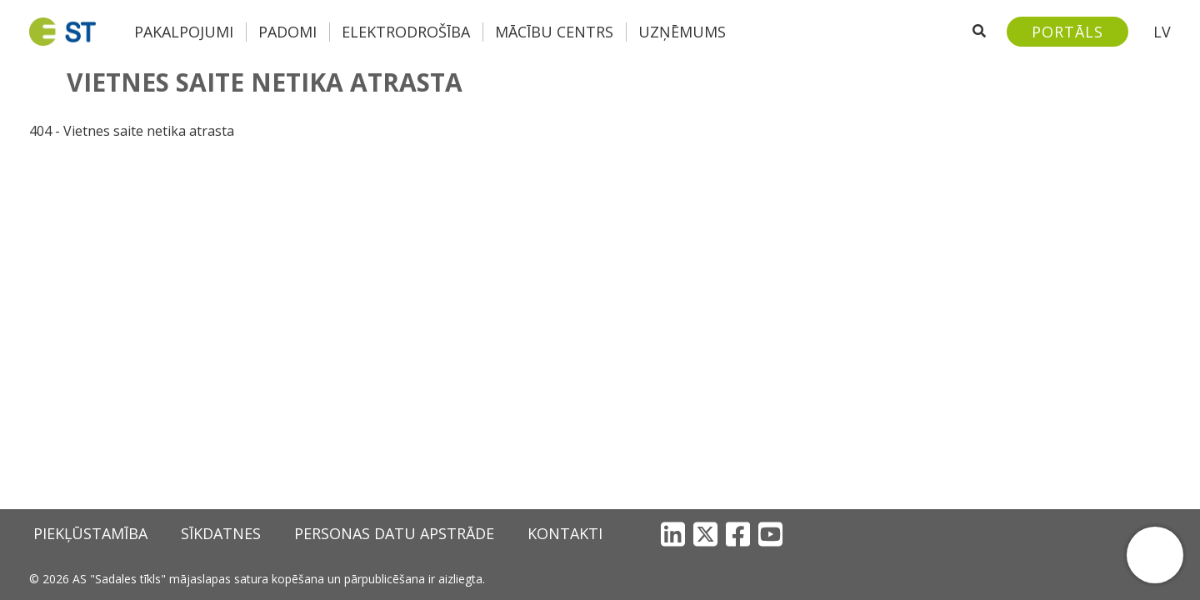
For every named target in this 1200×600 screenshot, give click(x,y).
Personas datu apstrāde (394, 533)
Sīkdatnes (221, 533)
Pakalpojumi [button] (183, 32)
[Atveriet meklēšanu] (979, 31)
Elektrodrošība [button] (406, 32)
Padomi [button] (287, 32)
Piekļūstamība (90, 533)
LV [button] (1162, 32)
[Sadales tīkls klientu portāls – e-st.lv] (1067, 32)
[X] (705, 534)
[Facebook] (738, 534)
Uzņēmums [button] (682, 32)
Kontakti (565, 533)
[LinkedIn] (673, 534)
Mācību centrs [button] (554, 32)
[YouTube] (770, 534)
